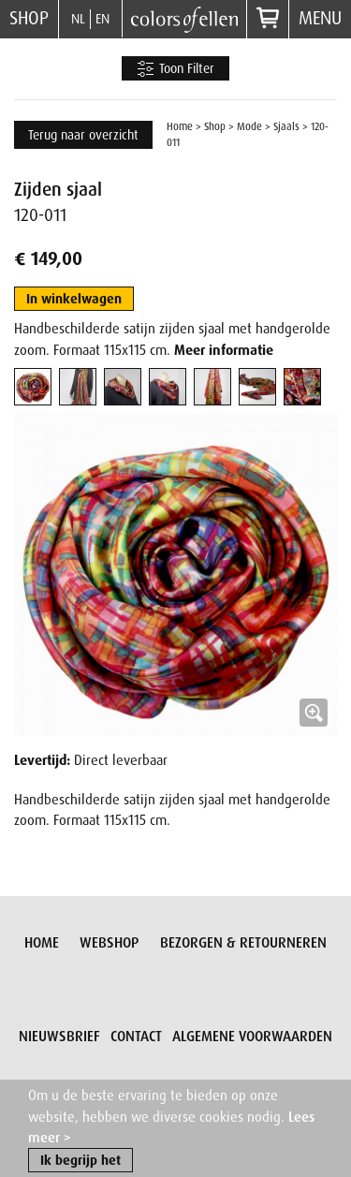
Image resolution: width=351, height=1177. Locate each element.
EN (102, 18)
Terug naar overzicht (83, 134)
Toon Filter (175, 69)
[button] (175, 574)
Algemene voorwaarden (252, 1036)
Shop (29, 18)
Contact (136, 1036)
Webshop (109, 943)
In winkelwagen (74, 298)
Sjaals (286, 126)
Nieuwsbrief (59, 1036)
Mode (249, 126)
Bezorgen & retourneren (243, 943)
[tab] (32, 386)
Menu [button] (320, 18)
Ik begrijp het (80, 1161)
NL (78, 18)
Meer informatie (223, 350)
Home (180, 126)
